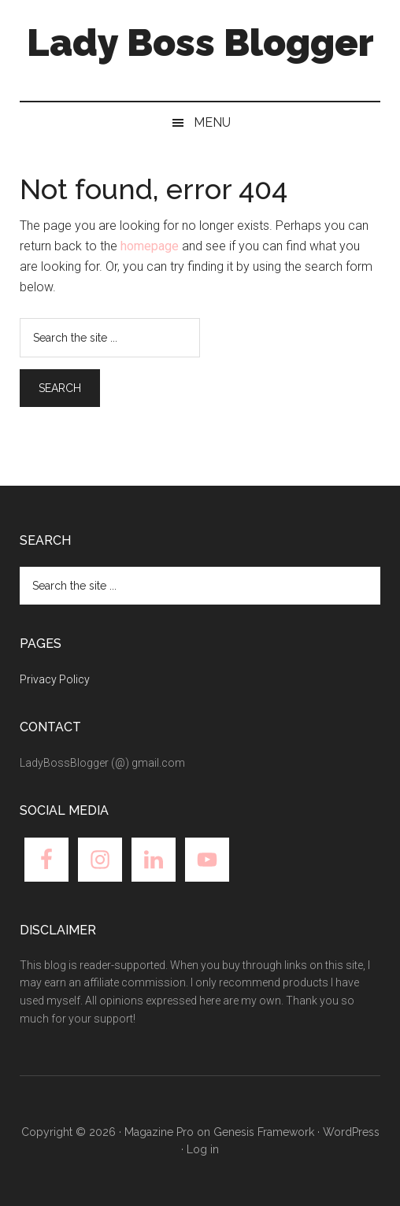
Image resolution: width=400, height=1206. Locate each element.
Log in (203, 1149)
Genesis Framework (263, 1132)
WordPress (351, 1132)
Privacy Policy (55, 679)
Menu (212, 122)
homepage (149, 246)
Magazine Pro (159, 1132)
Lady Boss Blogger (200, 42)
